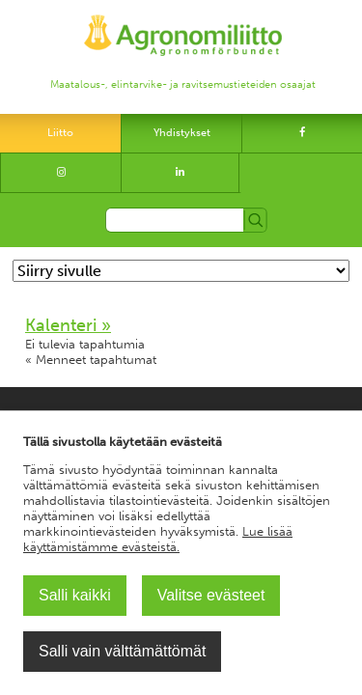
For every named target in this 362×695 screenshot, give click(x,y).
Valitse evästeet (211, 595)
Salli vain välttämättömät (122, 651)
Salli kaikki (75, 595)
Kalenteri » (68, 325)
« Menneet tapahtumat (90, 359)
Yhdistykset (181, 132)
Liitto (60, 132)
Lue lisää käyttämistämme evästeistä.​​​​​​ (157, 539)
